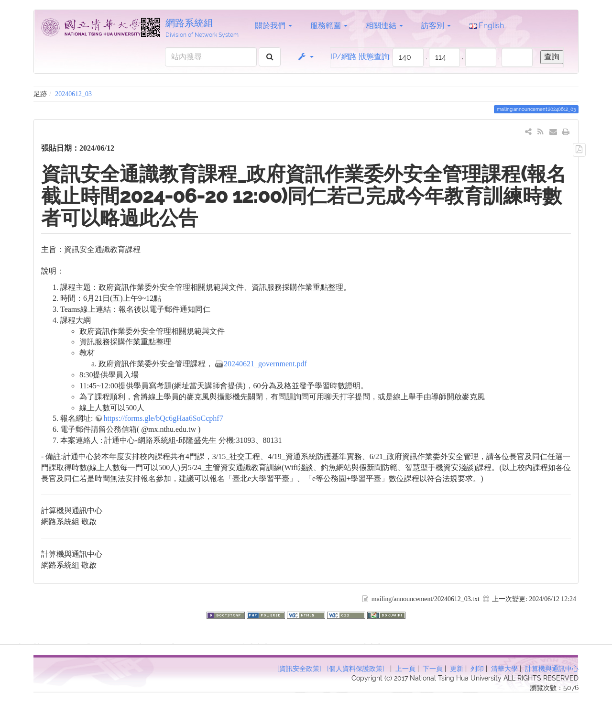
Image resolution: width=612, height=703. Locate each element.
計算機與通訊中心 (552, 668)
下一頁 (433, 668)
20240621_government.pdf (265, 364)
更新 (456, 668)
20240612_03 (73, 94)
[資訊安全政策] (299, 668)
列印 (477, 668)
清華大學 (504, 668)
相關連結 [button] (384, 25)
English (486, 25)
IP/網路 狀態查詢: (360, 56)
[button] (305, 56)
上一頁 (405, 668)
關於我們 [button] (273, 25)
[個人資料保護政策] (355, 668)
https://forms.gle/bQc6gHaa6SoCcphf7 (163, 418)
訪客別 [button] (436, 25)
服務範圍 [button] (329, 25)
